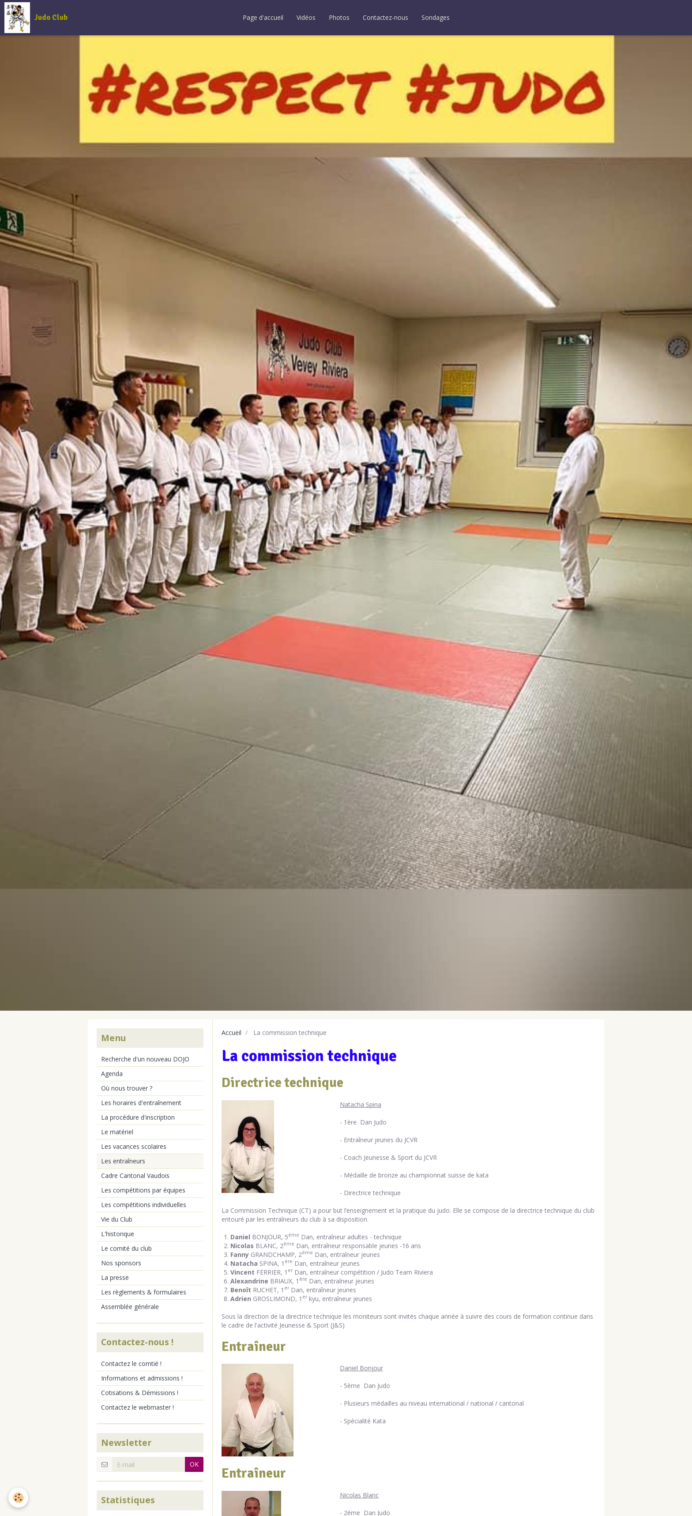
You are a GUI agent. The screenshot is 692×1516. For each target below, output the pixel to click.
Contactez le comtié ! (131, 1363)
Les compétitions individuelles (143, 1204)
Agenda (112, 1073)
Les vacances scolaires (133, 1146)
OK (194, 1464)
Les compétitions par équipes (143, 1190)
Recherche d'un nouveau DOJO (145, 1059)
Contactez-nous (385, 17)
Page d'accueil (263, 17)
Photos (339, 17)
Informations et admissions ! (142, 1378)
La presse (115, 1277)
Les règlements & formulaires (143, 1292)
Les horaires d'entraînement (141, 1102)
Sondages (435, 17)
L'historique (117, 1234)
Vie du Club (116, 1219)
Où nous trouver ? (126, 1088)
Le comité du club (126, 1248)
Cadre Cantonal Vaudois (135, 1175)
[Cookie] (19, 1498)
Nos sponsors (121, 1263)
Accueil (231, 1032)
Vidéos (306, 17)
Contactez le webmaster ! (137, 1407)
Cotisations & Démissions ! (139, 1392)
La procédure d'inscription (138, 1117)
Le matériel (117, 1132)
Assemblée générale (130, 1306)
